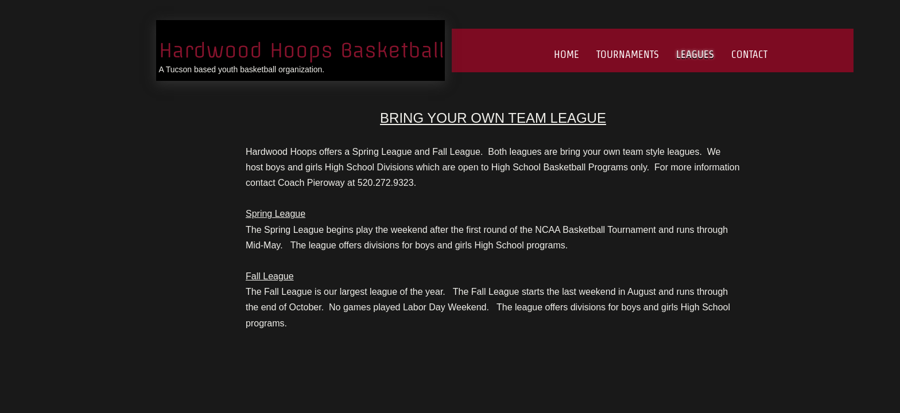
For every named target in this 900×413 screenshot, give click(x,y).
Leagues (695, 54)
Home (566, 54)
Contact (749, 54)
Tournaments (627, 54)
